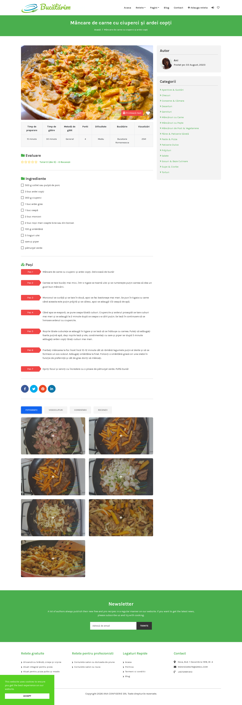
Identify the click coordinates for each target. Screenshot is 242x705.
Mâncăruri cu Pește (171, 122)
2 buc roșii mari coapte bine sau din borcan (49, 222)
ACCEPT (27, 696)
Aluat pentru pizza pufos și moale (41, 671)
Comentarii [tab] (80, 410)
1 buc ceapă (31, 210)
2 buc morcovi (33, 216)
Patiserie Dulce (169, 144)
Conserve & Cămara (172, 100)
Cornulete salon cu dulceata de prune (94, 662)
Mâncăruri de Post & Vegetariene (179, 128)
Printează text (132, 112)
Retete (140, 7)
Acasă (97, 29)
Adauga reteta (198, 7)
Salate (164, 155)
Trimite (144, 625)
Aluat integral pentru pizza (37, 666)
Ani (176, 60)
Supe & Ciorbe (169, 166)
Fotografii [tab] (31, 410)
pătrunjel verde (33, 247)
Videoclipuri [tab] (56, 410)
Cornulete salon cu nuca (87, 666)
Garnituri (166, 111)
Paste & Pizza (168, 139)
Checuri (165, 95)
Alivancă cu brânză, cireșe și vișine (42, 662)
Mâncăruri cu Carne (172, 117)
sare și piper (32, 241)
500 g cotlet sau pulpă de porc (42, 185)
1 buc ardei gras (34, 204)
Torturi (164, 172)
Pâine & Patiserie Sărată (174, 133)
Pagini (153, 7)
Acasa (127, 7)
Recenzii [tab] (102, 410)
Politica (129, 666)
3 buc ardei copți (34, 191)
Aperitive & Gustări (172, 89)
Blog (166, 7)
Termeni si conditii (135, 671)
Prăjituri (165, 150)
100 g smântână (34, 229)
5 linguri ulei (32, 235)
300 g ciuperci (33, 197)
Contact (178, 7)
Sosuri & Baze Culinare (174, 161)
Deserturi (166, 106)
